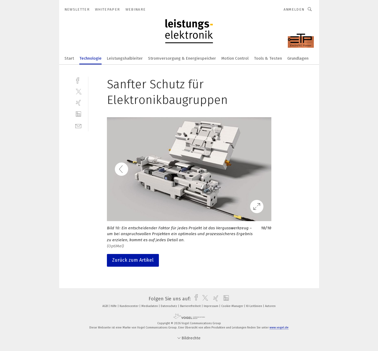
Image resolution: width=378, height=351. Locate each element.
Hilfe (114, 306)
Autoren (270, 306)
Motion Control (235, 58)
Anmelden (294, 9)
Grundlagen (298, 58)
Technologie (90, 58)
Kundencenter (129, 306)
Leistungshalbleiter (125, 58)
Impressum (211, 306)
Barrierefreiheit (191, 306)
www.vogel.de (279, 327)
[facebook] (78, 80)
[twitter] (78, 91)
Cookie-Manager (232, 306)
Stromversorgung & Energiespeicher (182, 58)
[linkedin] (78, 114)
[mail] (78, 125)
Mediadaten (150, 306)
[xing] (78, 102)
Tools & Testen (268, 58)
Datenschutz (169, 306)
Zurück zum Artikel (133, 260)
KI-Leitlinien (254, 306)
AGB (105, 306)
